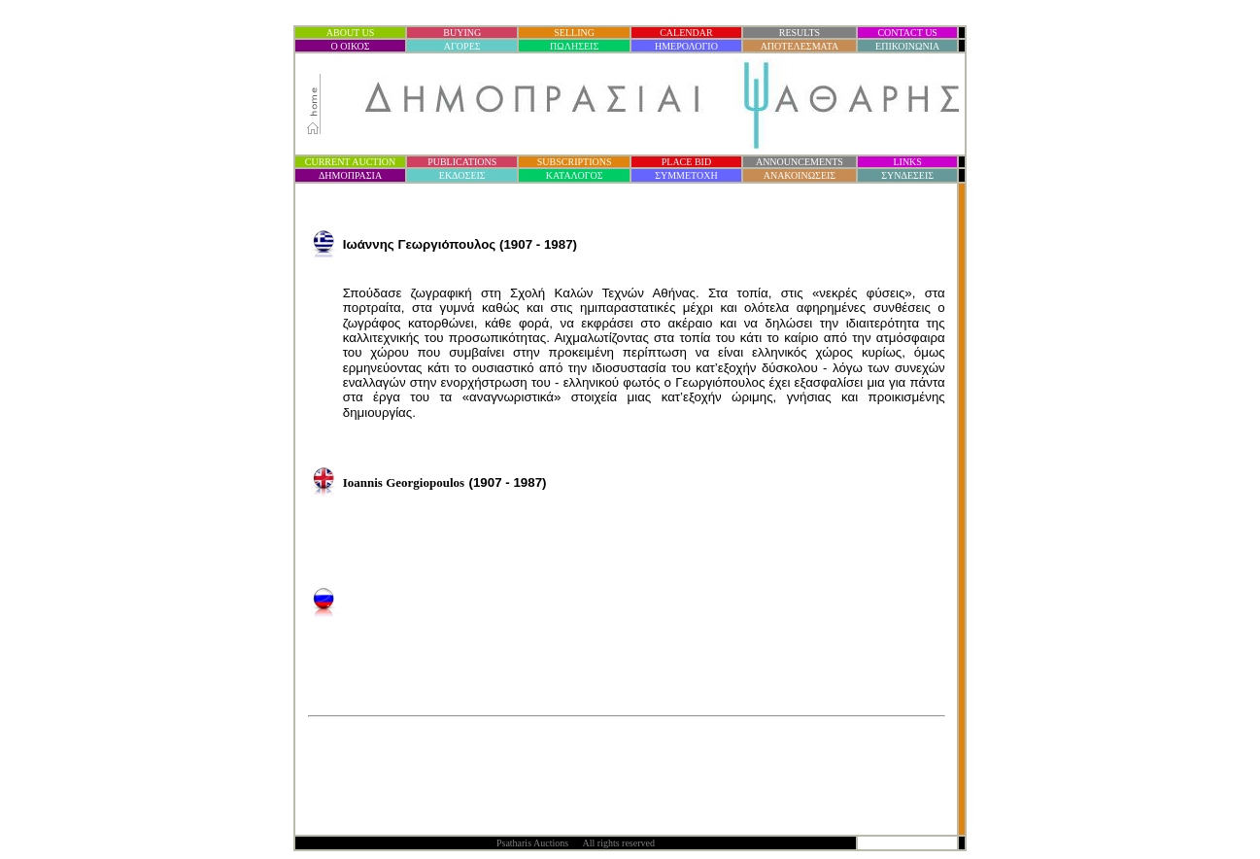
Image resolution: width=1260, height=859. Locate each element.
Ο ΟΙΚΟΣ (350, 46)
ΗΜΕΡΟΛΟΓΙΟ (686, 46)
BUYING (462, 32)
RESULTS (799, 32)
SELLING (574, 32)
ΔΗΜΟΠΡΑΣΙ (350, 175)
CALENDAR (686, 32)
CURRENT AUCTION (350, 161)
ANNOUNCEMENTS (799, 161)
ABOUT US (350, 32)
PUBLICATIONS (461, 161)
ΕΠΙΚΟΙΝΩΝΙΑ (907, 46)
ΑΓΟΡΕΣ (462, 46)
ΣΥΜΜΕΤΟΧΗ (686, 175)
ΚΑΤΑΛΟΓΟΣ (574, 175)
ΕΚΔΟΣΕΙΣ (462, 175)
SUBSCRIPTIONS (574, 161)
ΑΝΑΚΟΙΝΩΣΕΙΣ (799, 175)
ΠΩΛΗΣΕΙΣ (574, 46)
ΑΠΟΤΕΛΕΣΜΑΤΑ (800, 46)
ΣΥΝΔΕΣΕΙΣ (907, 175)
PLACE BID (686, 161)
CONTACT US (907, 32)
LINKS (907, 161)
